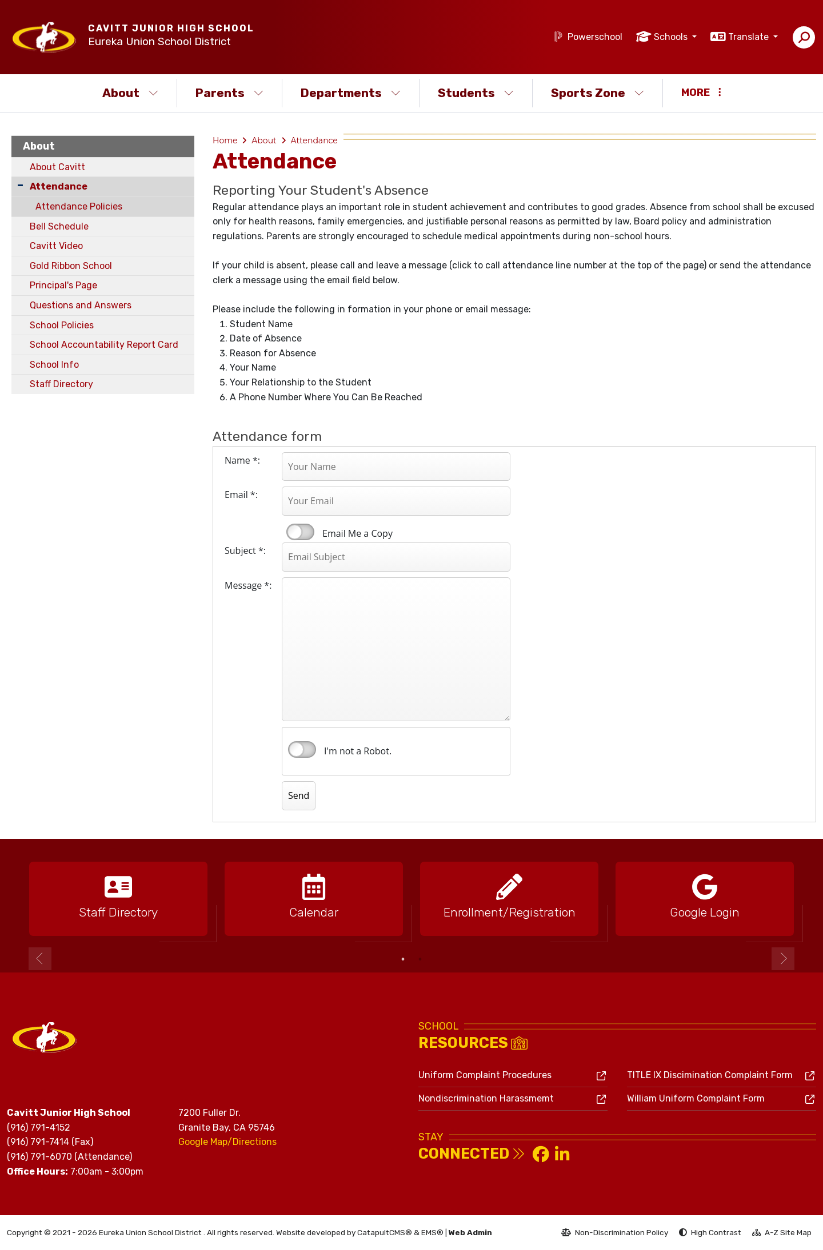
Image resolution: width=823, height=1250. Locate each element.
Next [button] (783, 958)
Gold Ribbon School (71, 265)
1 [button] (403, 959)
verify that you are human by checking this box (302, 750)
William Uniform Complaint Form (696, 1098)
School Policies (62, 325)
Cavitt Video (56, 245)
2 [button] (420, 959)
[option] (118, 899)
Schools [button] (672, 36)
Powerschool (595, 36)
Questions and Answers (80, 305)
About (130, 93)
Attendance (58, 186)
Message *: (248, 585)
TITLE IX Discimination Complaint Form (710, 1075)
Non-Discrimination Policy (614, 1234)
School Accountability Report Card (104, 344)
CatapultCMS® (384, 1232)
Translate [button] (749, 36)
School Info (54, 364)
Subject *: (245, 550)
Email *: (241, 494)
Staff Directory (61, 384)
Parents (229, 93)
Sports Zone (597, 93)
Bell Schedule (59, 226)
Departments (351, 93)
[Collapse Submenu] (20, 185)
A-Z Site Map (782, 1234)
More (701, 92)
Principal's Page (63, 285)
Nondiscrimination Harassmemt (486, 1098)
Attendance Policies (78, 206)
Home (225, 140)
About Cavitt (57, 167)
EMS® (432, 1232)
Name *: (242, 460)
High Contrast (716, 1232)
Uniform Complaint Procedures (485, 1075)
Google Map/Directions (227, 1141)
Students (476, 93)
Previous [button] (40, 958)
